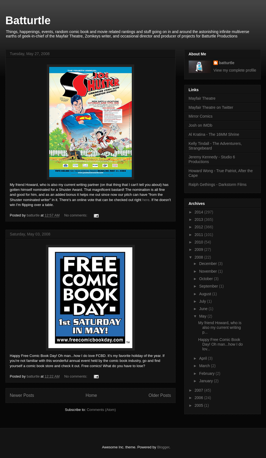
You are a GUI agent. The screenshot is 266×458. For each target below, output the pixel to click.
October (206, 279)
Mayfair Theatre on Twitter (211, 107)
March (205, 366)
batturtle (226, 63)
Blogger (163, 447)
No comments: (76, 215)
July (203, 301)
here (145, 200)
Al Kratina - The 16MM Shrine (214, 134)
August (205, 294)
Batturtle (28, 20)
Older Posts (160, 395)
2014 (199, 212)
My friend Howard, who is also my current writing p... (219, 327)
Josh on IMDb (200, 125)
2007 (199, 390)
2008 (199, 257)
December (208, 263)
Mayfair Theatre (202, 98)
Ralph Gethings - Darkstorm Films (218, 184)
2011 (199, 234)
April (203, 358)
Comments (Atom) (101, 410)
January (206, 381)
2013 (199, 219)
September (209, 286)
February (207, 373)
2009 (199, 249)
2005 (199, 405)
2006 (199, 397)
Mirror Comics (201, 116)
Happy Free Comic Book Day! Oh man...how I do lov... (220, 344)
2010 (199, 242)
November (208, 271)
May (203, 316)
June (204, 309)
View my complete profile (234, 70)
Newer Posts (22, 395)
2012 (199, 227)
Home (91, 395)
